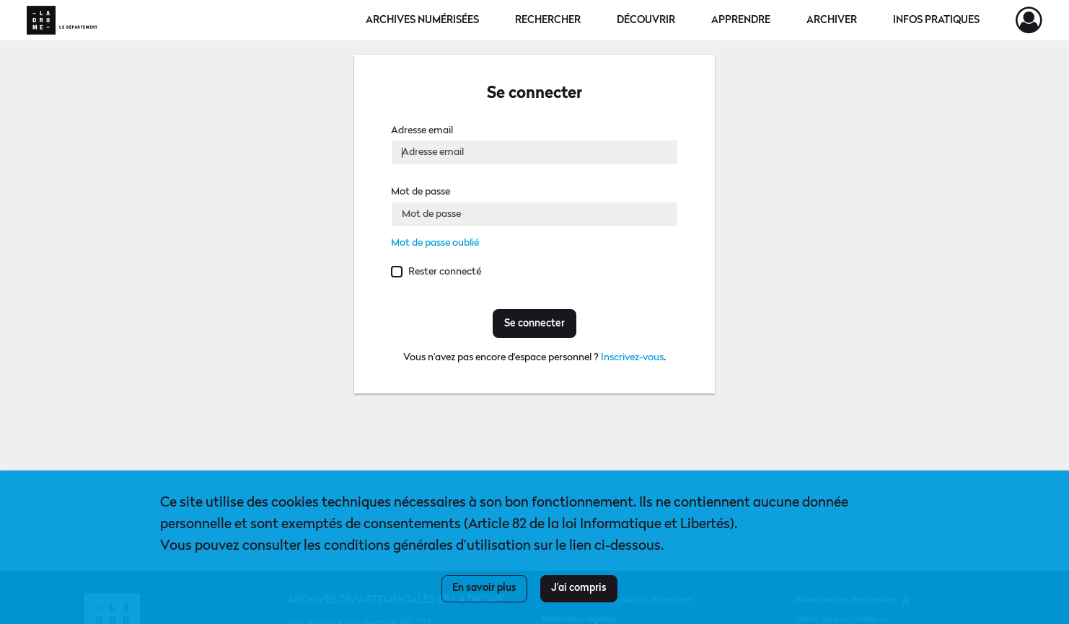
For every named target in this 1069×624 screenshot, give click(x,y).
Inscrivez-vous (632, 357)
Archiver (831, 20)
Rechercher (548, 20)
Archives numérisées (422, 20)
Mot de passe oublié (435, 243)
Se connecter (534, 323)
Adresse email (422, 130)
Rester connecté (444, 272)
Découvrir (646, 20)
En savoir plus (484, 588)
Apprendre (740, 20)
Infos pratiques (936, 20)
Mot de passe (420, 192)
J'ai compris (579, 588)
